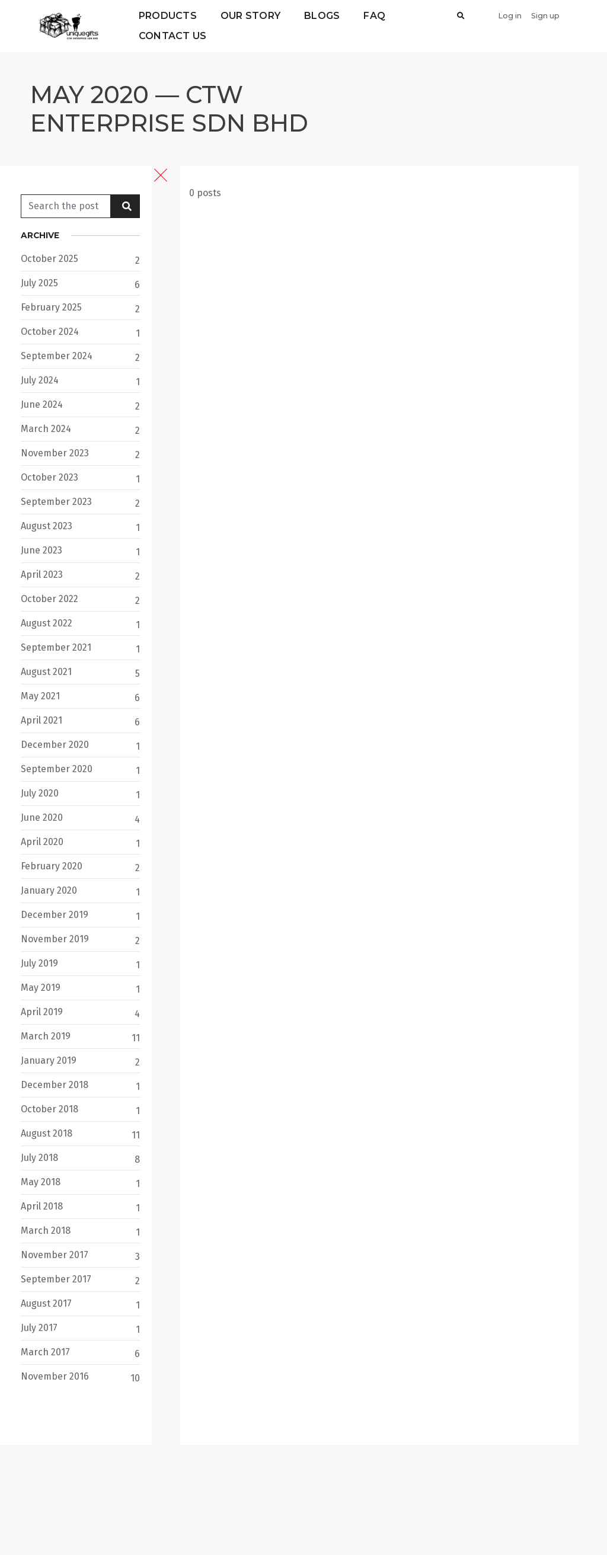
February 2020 (51, 866)
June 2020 (42, 817)
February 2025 (51, 307)
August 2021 (46, 671)
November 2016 (55, 1376)
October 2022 (49, 598)
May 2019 (40, 987)
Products (168, 15)
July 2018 (39, 1157)
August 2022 (46, 623)
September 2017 (56, 1279)
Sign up (545, 15)
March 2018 (46, 1230)
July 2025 (39, 283)
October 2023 (49, 477)
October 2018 (49, 1109)
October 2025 (49, 258)
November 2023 (55, 453)
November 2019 (55, 939)
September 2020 (56, 769)
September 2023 (56, 501)
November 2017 (54, 1254)
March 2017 (45, 1352)
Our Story (250, 15)
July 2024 (40, 380)
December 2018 (54, 1084)
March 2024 (46, 428)
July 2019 (39, 963)
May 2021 (40, 696)
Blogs (322, 15)
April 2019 (42, 1012)
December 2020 (55, 744)
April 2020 (42, 841)
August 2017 (46, 1303)
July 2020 (40, 793)
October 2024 (50, 331)
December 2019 (54, 914)
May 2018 (40, 1182)
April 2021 (41, 720)
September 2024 (56, 355)
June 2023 (41, 550)
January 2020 (49, 890)
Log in (510, 15)
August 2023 (46, 526)
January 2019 (48, 1060)
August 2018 (46, 1133)
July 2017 (39, 1327)
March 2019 (46, 1036)
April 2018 (42, 1206)
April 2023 (42, 574)
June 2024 (42, 404)
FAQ (374, 15)
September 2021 (56, 647)
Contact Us (172, 35)
